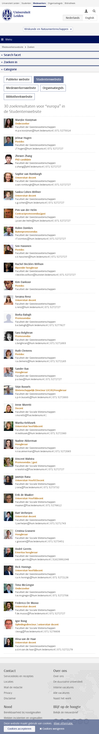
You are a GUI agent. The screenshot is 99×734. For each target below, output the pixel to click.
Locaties (8, 682)
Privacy (8, 693)
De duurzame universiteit (67, 682)
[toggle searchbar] (94, 11)
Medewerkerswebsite (12, 47)
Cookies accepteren (19, 729)
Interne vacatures (63, 687)
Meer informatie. (63, 723)
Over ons (58, 676)
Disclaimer (10, 698)
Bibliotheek (70, 3)
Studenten (26, 3)
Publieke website (18, 79)
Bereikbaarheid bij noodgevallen (22, 712)
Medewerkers (39, 3)
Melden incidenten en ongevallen (23, 718)
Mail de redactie (13, 687)
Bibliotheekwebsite (19, 97)
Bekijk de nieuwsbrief (65, 712)
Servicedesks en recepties (18, 676)
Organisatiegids (55, 3)
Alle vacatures (61, 693)
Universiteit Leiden (10, 3)
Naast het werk (62, 698)
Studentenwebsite (48, 79)
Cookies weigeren (53, 729)
